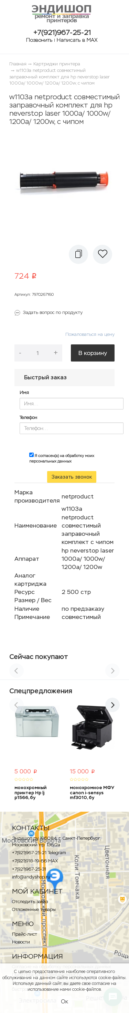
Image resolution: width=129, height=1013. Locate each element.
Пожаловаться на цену (90, 334)
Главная (17, 64)
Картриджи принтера (56, 64)
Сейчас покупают (38, 656)
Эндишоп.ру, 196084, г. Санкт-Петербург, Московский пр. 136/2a (56, 841)
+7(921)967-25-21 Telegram (39, 853)
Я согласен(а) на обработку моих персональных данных (61, 458)
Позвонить (39, 40)
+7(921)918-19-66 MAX (35, 861)
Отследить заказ (30, 901)
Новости (21, 942)
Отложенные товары (34, 909)
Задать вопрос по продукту (53, 312)
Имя (24, 392)
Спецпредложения (40, 690)
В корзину (92, 353)
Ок (64, 1001)
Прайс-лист (24, 934)
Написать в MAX (77, 40)
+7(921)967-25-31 (29, 869)
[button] (78, 254)
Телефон (28, 417)
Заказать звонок (72, 477)
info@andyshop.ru (31, 877)
